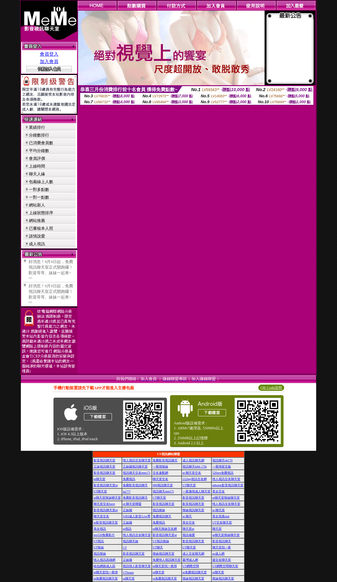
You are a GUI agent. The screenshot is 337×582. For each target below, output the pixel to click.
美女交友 (218, 491)
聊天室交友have (104, 504)
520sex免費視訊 (222, 472)
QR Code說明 (271, 388)
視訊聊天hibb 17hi (194, 466)
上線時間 (37, 166)
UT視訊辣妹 (161, 541)
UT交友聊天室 (222, 522)
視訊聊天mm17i (163, 491)
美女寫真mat (220, 516)
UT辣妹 (99, 547)
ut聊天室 (99, 479)
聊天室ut (188, 528)
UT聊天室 (189, 485)
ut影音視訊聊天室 (106, 522)
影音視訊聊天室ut (106, 485)
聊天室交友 (160, 479)
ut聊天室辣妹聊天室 (107, 497)
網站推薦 (37, 220)
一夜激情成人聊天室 (196, 491)
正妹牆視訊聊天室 (135, 466)
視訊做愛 (188, 535)
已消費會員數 (41, 143)
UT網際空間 (190, 566)
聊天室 (217, 528)
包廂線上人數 (41, 181)
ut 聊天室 (218, 510)
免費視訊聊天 (162, 516)
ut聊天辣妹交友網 (165, 528)
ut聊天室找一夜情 (165, 566)
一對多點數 (39, 189)
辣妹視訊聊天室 (193, 510)
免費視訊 (129, 479)
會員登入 (49, 54)
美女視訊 (100, 528)
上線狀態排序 (41, 212)
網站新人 (37, 205)
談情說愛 (37, 236)
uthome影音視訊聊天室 (227, 485)
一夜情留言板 (221, 466)
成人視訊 (37, 244)
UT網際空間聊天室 (225, 566)
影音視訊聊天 (221, 541)
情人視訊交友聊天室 (137, 460)
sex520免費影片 (104, 535)
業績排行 (37, 127)
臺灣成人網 (190, 559)
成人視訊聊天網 (193, 460)
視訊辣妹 (159, 510)
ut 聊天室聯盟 (132, 504)
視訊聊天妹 (130, 541)
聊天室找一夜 (221, 547)
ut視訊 (127, 528)
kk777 (127, 491)
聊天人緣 (37, 174)
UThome (128, 572)
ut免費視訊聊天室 (194, 572)
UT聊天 (158, 547)
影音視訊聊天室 (104, 460)
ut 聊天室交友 (191, 472)
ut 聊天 (187, 516)
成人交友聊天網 (193, 553)
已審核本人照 (41, 228)
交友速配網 (160, 472)
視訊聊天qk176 (222, 460)
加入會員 (49, 61)
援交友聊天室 (221, 559)
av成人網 (218, 553)
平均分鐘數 (39, 150)
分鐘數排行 (39, 135)
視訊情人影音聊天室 (137, 566)
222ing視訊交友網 (194, 479)
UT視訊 (99, 541)
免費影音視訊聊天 (165, 460)
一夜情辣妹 (160, 466)
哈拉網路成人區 (104, 566)
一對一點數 (39, 197)
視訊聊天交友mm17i (136, 472)
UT (125, 547)
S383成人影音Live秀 (136, 516)
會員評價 (37, 158)
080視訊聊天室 (163, 485)
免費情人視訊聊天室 (167, 559)
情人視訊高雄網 (104, 559)
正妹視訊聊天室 (104, 466)
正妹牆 (127, 510)
